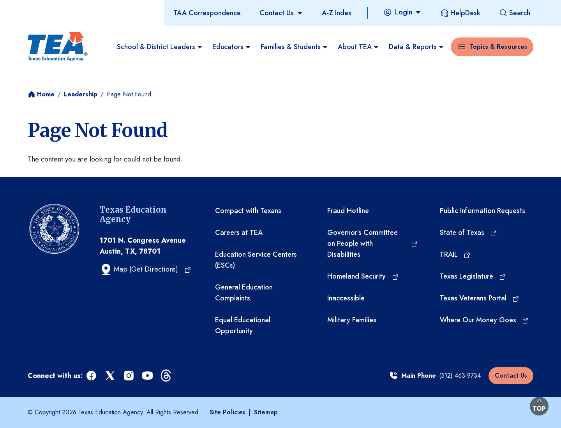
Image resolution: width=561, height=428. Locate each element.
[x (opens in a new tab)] (110, 376)
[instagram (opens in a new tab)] (129, 376)
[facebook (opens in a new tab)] (92, 376)
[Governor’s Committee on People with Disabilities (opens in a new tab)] (372, 243)
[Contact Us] (281, 13)
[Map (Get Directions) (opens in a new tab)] (145, 269)
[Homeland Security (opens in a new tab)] (363, 276)
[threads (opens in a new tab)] (167, 376)
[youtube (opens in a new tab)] (148, 376)
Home (46, 94)
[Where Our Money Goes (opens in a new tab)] (484, 319)
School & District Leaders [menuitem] (160, 47)
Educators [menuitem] (231, 47)
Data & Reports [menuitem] (417, 47)
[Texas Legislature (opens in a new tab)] (473, 276)
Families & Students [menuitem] (294, 47)
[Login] (402, 12)
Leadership (80, 94)
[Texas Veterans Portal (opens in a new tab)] (480, 298)
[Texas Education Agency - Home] (58, 47)
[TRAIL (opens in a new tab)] (455, 254)
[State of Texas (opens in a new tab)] (468, 232)
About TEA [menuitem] (358, 47)
